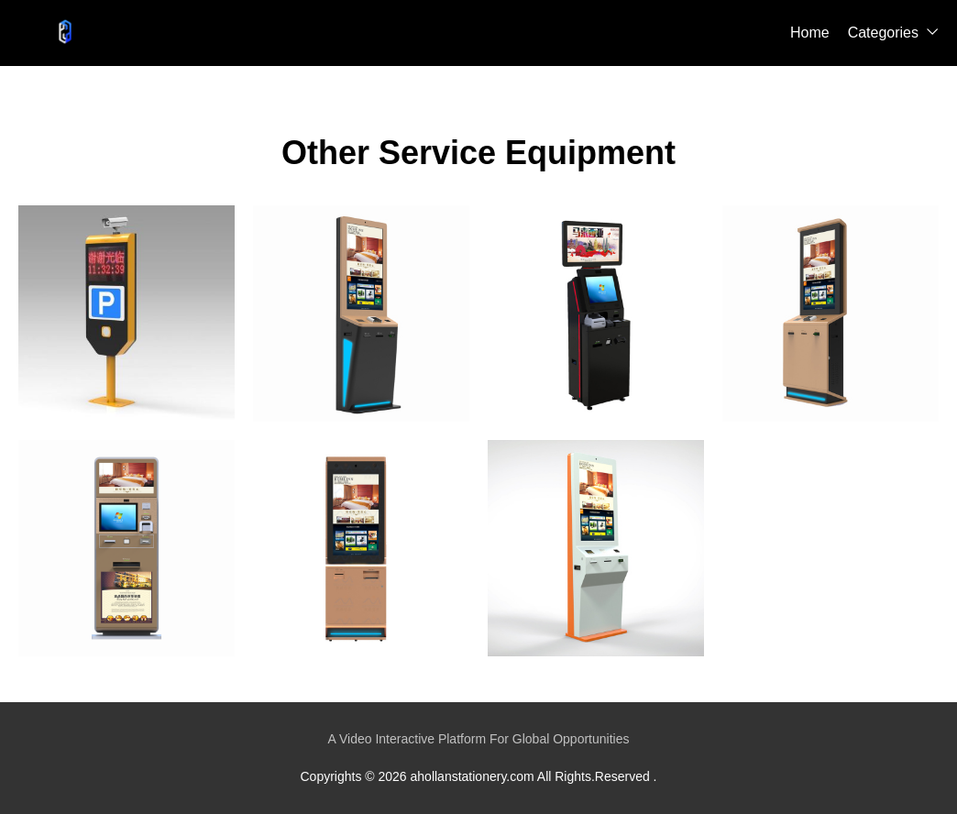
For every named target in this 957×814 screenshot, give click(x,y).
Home (810, 32)
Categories (883, 32)
